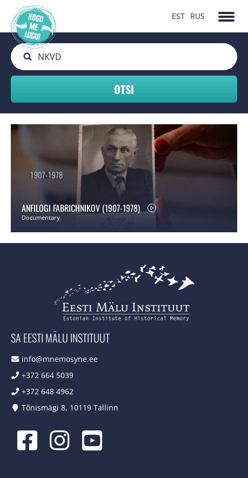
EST (178, 16)
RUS (197, 16)
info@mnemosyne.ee (60, 359)
